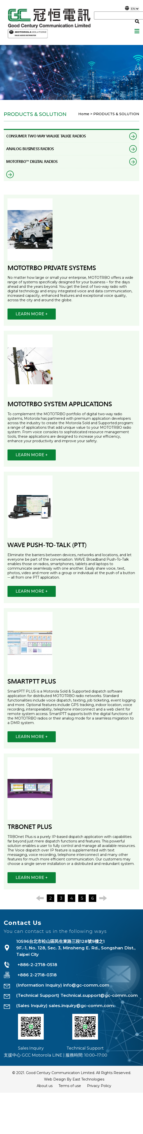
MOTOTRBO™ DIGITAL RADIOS (71, 161)
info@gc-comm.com (86, 985)
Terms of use (69, 1086)
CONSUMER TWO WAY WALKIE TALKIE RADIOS (71, 136)
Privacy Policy (99, 1086)
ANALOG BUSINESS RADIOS (71, 149)
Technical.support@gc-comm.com (99, 995)
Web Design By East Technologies (74, 1079)
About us (44, 1086)
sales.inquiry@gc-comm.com (81, 1005)
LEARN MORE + (32, 314)
